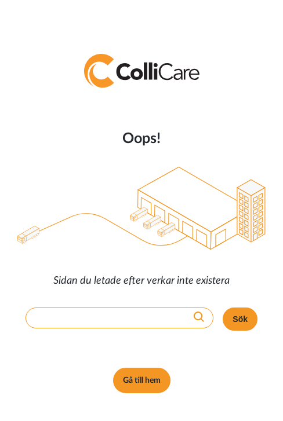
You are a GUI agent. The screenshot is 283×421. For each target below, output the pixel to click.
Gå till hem (142, 380)
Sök (240, 319)
